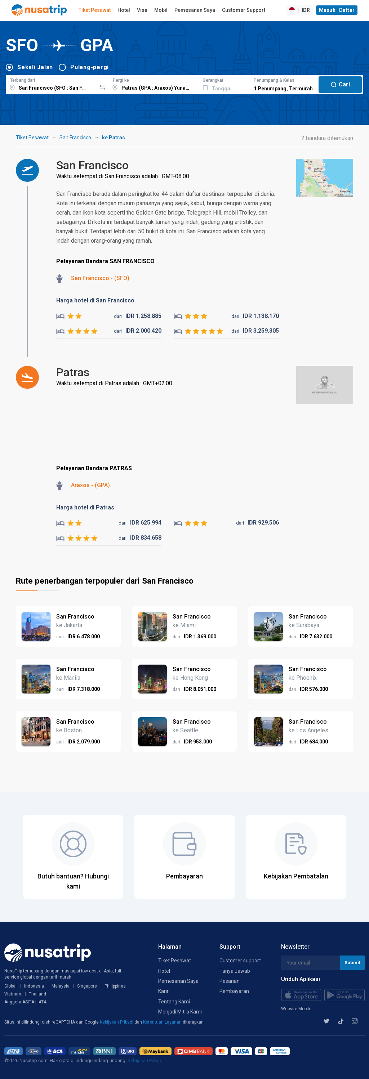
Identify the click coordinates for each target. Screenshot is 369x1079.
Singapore (87, 986)
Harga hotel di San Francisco (95, 300)
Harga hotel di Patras (85, 507)
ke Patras (113, 137)
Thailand (37, 994)
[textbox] (51, 83)
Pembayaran (234, 991)
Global (10, 986)
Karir (163, 991)
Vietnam (12, 994)
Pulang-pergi (89, 67)
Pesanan (229, 981)
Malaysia (61, 986)
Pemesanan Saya (194, 10)
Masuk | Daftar (337, 10)
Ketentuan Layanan (163, 1022)
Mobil (161, 10)
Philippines (115, 986)
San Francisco (75, 137)
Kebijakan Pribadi (117, 1022)
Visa (142, 10)
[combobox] (51, 83)
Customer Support (243, 10)
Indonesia (34, 986)
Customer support (240, 960)
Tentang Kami (174, 1001)
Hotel (123, 10)
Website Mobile (296, 1008)
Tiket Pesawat (95, 10)
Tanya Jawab (234, 971)
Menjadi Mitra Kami (180, 1012)
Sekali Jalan (35, 67)
